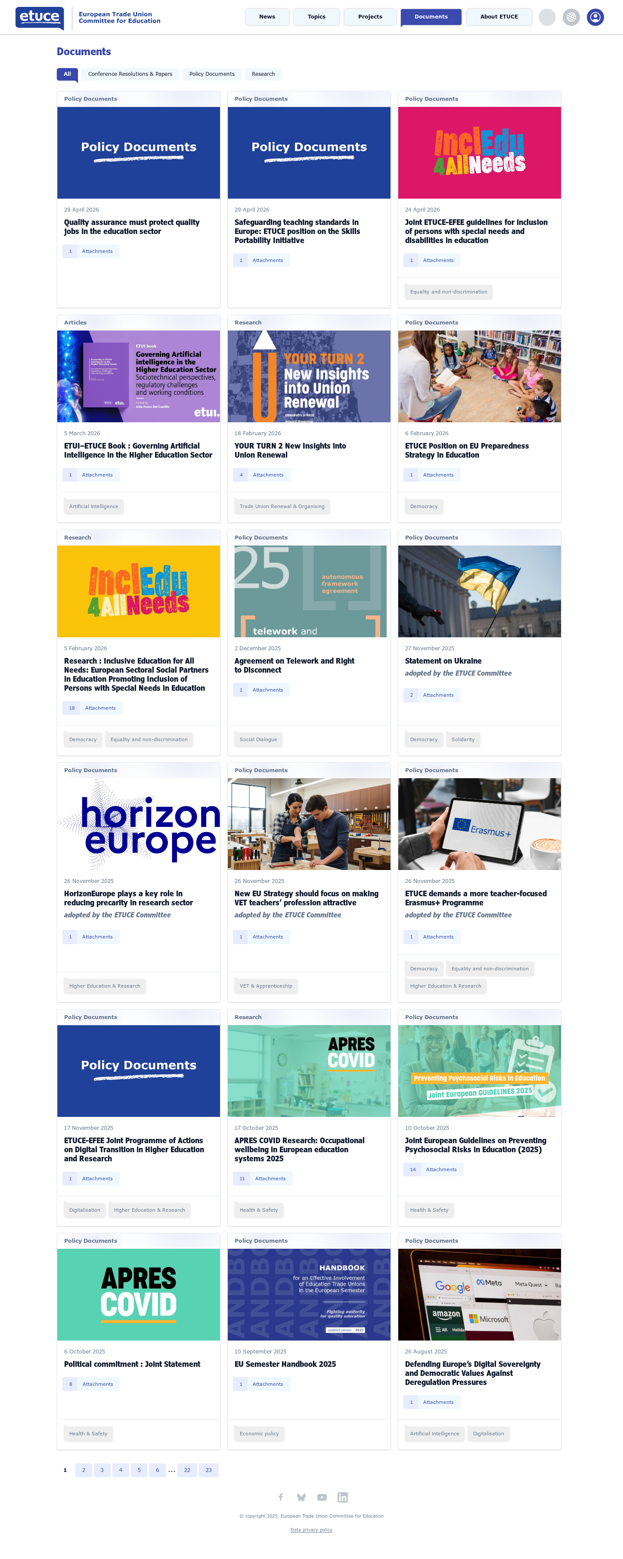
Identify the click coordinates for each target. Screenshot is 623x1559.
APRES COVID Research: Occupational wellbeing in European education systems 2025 (300, 1147)
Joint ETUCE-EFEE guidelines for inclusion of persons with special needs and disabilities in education (476, 230)
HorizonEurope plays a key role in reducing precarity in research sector (129, 896)
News (268, 17)
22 (189, 1468)
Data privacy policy (311, 1528)
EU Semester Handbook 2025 (286, 1361)
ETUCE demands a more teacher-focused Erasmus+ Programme (476, 896)
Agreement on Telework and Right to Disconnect (295, 663)
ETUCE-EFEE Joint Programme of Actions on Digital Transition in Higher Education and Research (135, 1147)
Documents (431, 17)
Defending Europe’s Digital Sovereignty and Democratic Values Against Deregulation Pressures (473, 1370)
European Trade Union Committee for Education (118, 17)
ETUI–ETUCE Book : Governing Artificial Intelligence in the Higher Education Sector (139, 449)
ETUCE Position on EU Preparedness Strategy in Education (467, 449)
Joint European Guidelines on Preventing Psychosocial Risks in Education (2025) (475, 1142)
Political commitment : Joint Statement (133, 1361)
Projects (371, 17)
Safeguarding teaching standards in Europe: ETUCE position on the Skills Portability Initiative (298, 230)
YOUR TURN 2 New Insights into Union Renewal (291, 449)
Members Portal (595, 17)
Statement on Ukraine (443, 659)
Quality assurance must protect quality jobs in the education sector (133, 225)
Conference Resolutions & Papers (131, 74)
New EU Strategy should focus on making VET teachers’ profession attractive (307, 896)
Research (264, 74)
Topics (317, 17)
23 (210, 1468)
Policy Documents (213, 74)
